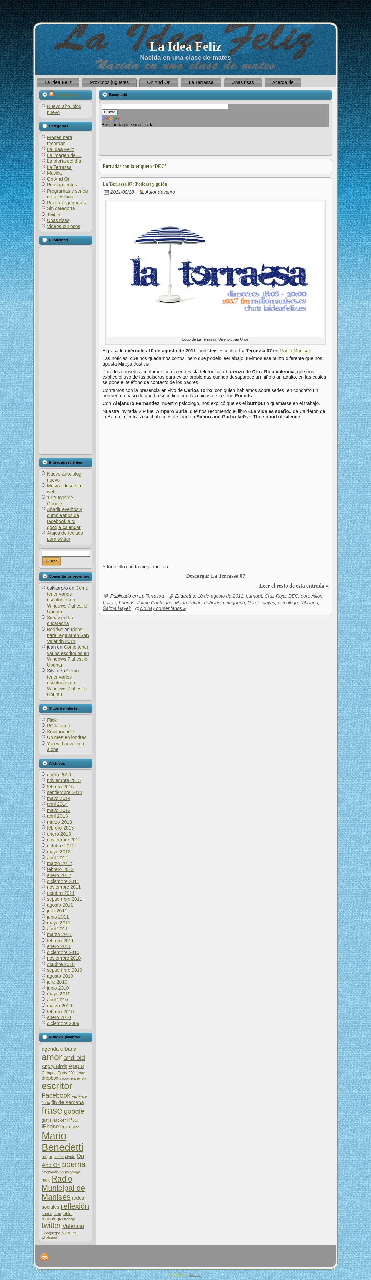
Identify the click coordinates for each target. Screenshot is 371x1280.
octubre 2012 (61, 845)
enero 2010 (59, 1017)
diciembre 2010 (63, 952)
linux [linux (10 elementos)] (65, 1126)
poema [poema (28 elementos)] (73, 1164)
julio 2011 (57, 910)
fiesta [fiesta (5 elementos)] (46, 1103)
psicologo (288, 602)
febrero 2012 (60, 869)
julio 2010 (57, 982)
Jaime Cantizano (154, 602)
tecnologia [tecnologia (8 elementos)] (52, 1218)
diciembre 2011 (63, 881)
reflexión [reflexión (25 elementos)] (75, 1206)
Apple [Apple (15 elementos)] (76, 1065)
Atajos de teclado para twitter (65, 536)
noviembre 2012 (64, 839)
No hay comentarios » (163, 608)
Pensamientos (62, 184)
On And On (58, 179)
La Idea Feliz (185, 46)
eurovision (311, 596)
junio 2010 (58, 988)
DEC (293, 596)
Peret (253, 602)
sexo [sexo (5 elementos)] (57, 1214)
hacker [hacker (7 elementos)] (59, 1120)
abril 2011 (57, 928)
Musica (54, 173)
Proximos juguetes (66, 202)
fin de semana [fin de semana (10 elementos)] (67, 1102)
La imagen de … (64, 155)
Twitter (54, 214)
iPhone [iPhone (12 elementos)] (50, 1126)
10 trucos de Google (60, 500)
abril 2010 (57, 999)
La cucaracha (60, 620)
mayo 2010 (58, 993)
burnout (254, 596)
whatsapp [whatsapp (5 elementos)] (49, 1237)
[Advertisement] (65, 350)
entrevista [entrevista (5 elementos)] (78, 1078)
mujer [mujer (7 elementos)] (47, 1156)
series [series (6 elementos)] (47, 1213)
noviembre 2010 (64, 958)
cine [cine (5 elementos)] (81, 1073)
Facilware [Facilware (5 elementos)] (79, 1096)
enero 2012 (59, 875)
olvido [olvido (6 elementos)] (70, 1156)
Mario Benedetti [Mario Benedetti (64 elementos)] (62, 1141)
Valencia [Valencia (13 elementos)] (73, 1225)
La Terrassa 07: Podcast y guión (135, 184)
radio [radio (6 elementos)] (46, 1180)
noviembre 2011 (64, 887)
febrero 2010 (60, 1011)
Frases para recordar (59, 140)
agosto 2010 (60, 976)
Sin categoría (61, 208)
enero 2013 (59, 834)
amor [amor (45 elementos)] (52, 1057)
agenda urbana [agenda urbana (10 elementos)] (59, 1049)
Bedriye (55, 629)
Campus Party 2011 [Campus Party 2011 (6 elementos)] (59, 1073)
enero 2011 (59, 946)
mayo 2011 (58, 922)
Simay (53, 617)
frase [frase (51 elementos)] (52, 1110)
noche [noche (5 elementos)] (59, 1157)
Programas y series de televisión (67, 194)
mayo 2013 (58, 810)
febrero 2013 (60, 828)
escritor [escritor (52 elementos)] (57, 1086)
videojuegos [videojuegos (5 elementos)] (51, 1233)
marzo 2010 (59, 1005)
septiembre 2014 (64, 792)
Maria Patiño (188, 602)
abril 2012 (57, 857)
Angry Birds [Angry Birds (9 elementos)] (54, 1066)
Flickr (52, 720)
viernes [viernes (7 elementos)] (69, 1232)
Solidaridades (61, 731)
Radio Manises (294, 350)
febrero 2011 (60, 940)
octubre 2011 (61, 893)
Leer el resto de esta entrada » (293, 586)
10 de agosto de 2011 (220, 596)
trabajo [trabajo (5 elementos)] (69, 1219)
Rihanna (309, 602)
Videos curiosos (63, 226)
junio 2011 (58, 917)
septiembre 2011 (64, 899)
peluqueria (234, 602)
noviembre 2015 (64, 780)
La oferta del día (64, 161)
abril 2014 (57, 804)
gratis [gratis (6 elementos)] (46, 1120)
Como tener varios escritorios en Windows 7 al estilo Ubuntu (67, 599)
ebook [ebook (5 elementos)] (65, 1078)
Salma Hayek (117, 608)
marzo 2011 (59, 934)
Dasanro (195, 1275)
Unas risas (58, 220)
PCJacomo (58, 725)
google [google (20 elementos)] (74, 1111)
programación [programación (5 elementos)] (53, 1172)
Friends (126, 602)
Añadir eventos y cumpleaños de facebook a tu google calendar (64, 518)
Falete (109, 602)
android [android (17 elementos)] (74, 1057)
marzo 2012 (59, 863)
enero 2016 (59, 774)
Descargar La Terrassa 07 (215, 576)
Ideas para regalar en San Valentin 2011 (68, 635)
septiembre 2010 (64, 970)
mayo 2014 (58, 798)
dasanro (166, 192)
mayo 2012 (58, 851)
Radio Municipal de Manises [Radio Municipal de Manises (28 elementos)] (63, 1187)
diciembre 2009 (63, 1023)
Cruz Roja (275, 596)
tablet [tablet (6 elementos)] (67, 1213)
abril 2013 (57, 816)
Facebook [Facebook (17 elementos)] (56, 1095)
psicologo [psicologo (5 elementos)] (72, 1172)
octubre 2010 (61, 964)
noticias (212, 602)
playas (268, 602)
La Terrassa (59, 167)
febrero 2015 (60, 786)
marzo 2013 (59, 822)
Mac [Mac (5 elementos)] (75, 1127)
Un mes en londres (67, 737)
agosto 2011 (60, 905)
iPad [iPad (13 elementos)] (73, 1119)
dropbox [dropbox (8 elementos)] (50, 1078)
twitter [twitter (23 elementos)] (51, 1225)
